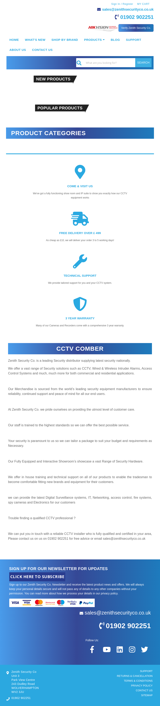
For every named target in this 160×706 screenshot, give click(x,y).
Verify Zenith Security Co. (136, 27)
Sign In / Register (122, 3)
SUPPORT (146, 671)
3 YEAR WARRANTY (80, 318)
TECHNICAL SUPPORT (79, 275)
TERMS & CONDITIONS (138, 680)
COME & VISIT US (80, 186)
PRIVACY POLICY (142, 685)
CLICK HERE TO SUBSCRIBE (37, 576)
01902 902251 (137, 17)
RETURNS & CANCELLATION (135, 675)
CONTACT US (144, 690)
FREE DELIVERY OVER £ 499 (80, 233)
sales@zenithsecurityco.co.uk (128, 9)
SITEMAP (147, 695)
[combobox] (114, 62)
